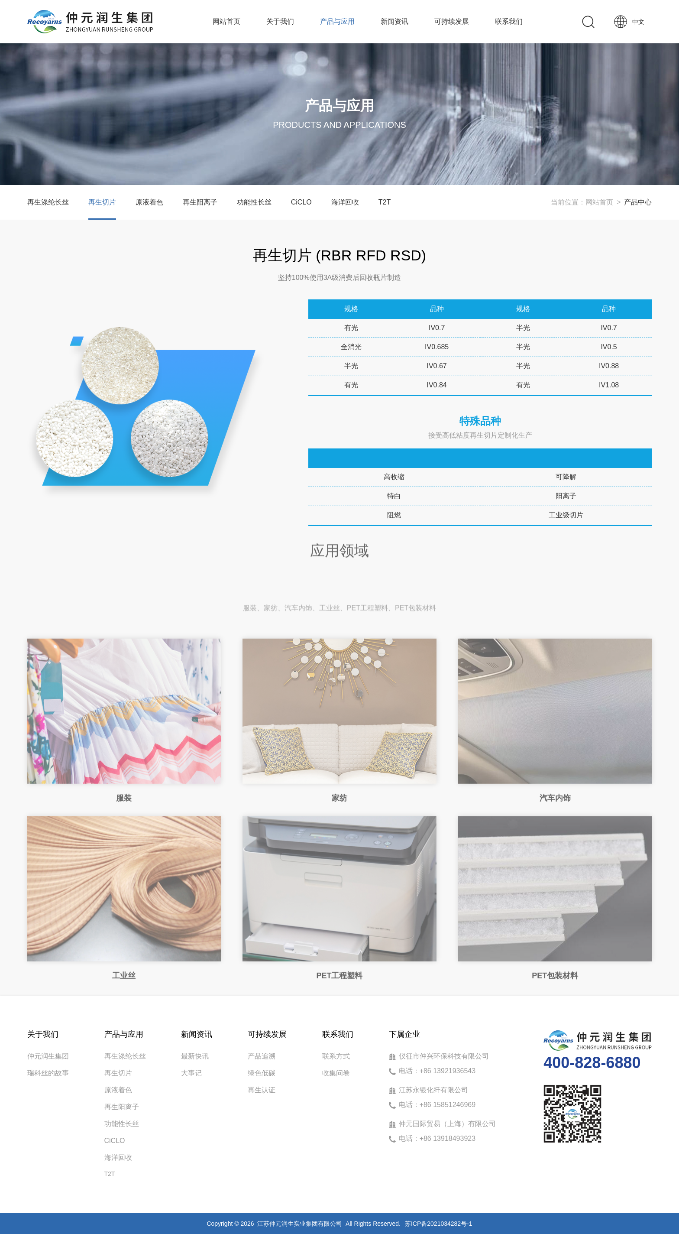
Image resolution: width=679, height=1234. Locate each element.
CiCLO (301, 202)
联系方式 (336, 1056)
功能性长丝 (254, 202)
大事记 (191, 1073)
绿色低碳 (261, 1073)
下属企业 (404, 1034)
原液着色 (149, 202)
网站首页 (599, 202)
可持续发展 (267, 1034)
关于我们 (42, 1034)
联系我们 (337, 1034)
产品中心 (638, 202)
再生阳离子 (200, 202)
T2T (384, 202)
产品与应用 (123, 1034)
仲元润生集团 (48, 1056)
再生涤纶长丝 (48, 202)
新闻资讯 (196, 1034)
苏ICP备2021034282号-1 (438, 1223)
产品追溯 (261, 1056)
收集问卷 (336, 1073)
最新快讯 (195, 1056)
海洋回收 (345, 202)
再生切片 (102, 202)
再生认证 (261, 1090)
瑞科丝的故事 (48, 1073)
